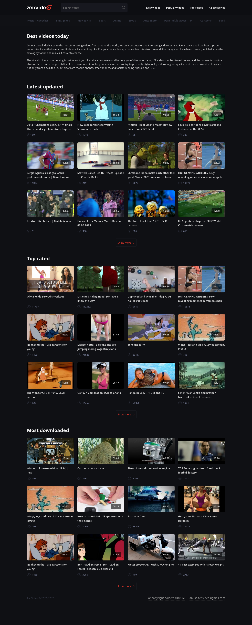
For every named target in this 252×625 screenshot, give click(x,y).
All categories (217, 7)
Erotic (132, 20)
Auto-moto (150, 20)
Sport (102, 20)
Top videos (196, 7)
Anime (117, 20)
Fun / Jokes (63, 20)
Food (222, 20)
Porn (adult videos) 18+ (178, 20)
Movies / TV (84, 20)
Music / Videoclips (37, 20)
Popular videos (175, 7)
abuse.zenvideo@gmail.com (207, 598)
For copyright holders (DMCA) (166, 598)
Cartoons (206, 20)
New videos (153, 7)
